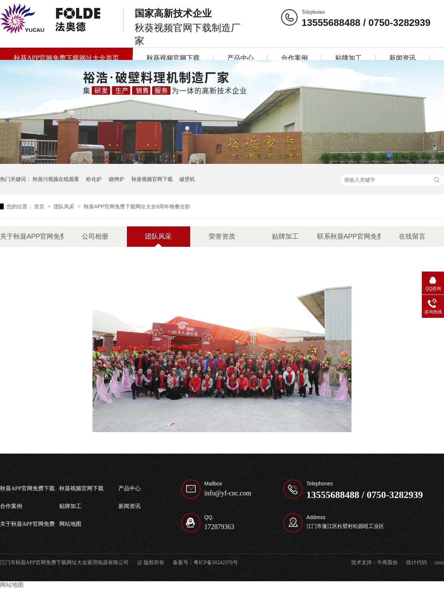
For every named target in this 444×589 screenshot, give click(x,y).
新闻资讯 (402, 58)
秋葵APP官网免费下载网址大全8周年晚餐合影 (137, 206)
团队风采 (65, 206)
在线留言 (412, 236)
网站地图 (70, 524)
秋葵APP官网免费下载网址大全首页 (66, 58)
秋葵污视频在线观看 (56, 179)
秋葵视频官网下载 (173, 58)
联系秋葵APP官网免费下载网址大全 (348, 236)
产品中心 (240, 58)
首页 (40, 206)
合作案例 (294, 58)
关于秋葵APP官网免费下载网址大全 (31, 236)
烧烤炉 (116, 179)
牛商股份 (387, 562)
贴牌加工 (348, 58)
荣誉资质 (222, 236)
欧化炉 (94, 179)
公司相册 (95, 236)
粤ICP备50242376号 (216, 562)
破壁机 (187, 179)
